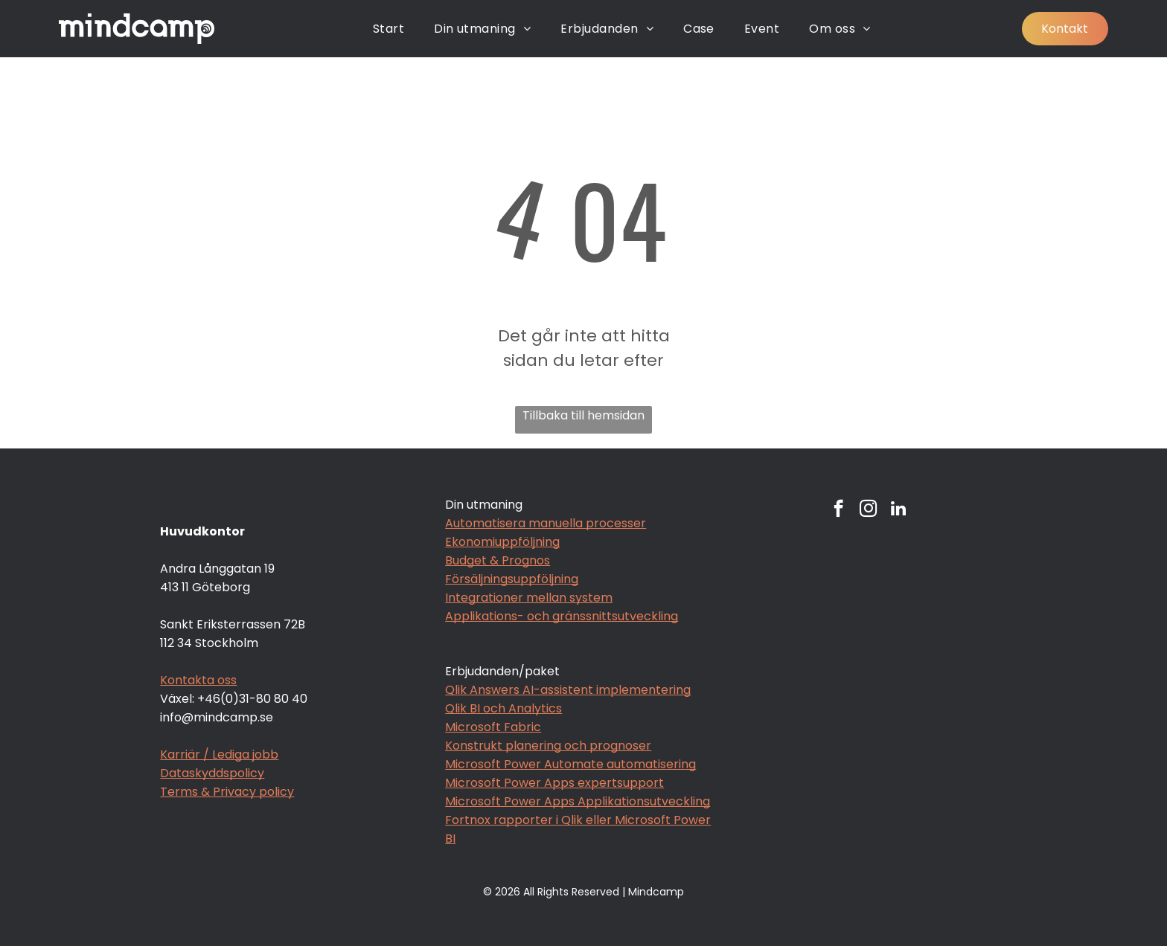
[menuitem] (388, 29)
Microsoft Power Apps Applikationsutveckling (577, 801)
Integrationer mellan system (529, 597)
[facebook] (838, 510)
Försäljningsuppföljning (511, 579)
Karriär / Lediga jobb (219, 754)
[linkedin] (898, 510)
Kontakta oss (198, 680)
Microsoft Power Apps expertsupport (554, 782)
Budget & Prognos (497, 560)
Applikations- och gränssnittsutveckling (561, 616)
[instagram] (868, 510)
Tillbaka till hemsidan (583, 415)
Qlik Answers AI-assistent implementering (568, 689)
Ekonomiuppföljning (502, 541)
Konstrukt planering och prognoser (548, 745)
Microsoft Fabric (493, 727)
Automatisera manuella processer (545, 523)
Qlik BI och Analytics (503, 708)
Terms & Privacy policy (227, 791)
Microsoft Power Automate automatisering (570, 764)
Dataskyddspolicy (212, 773)
